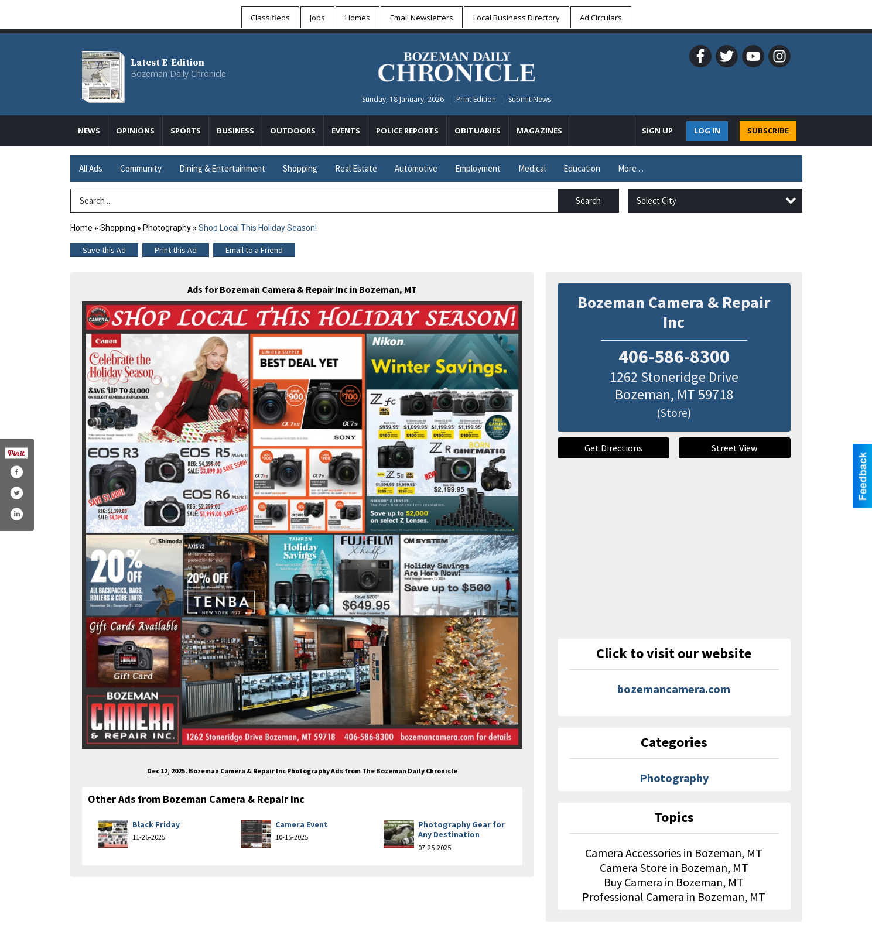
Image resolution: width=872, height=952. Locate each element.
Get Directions (613, 448)
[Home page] (456, 65)
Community (141, 168)
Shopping (300, 168)
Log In (707, 130)
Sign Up (657, 130)
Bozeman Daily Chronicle (178, 73)
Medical (532, 168)
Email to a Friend (254, 250)
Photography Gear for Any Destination (461, 829)
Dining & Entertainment (222, 168)
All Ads (90, 168)
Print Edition (476, 99)
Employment (478, 168)
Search (588, 200)
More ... (631, 168)
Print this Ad (176, 250)
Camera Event (301, 824)
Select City (656, 200)
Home (81, 227)
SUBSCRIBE (768, 130)
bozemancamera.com (673, 689)
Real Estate (356, 168)
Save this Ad (104, 250)
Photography (167, 227)
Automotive (416, 168)
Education (581, 168)
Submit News (529, 99)
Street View (734, 448)
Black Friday (156, 824)
